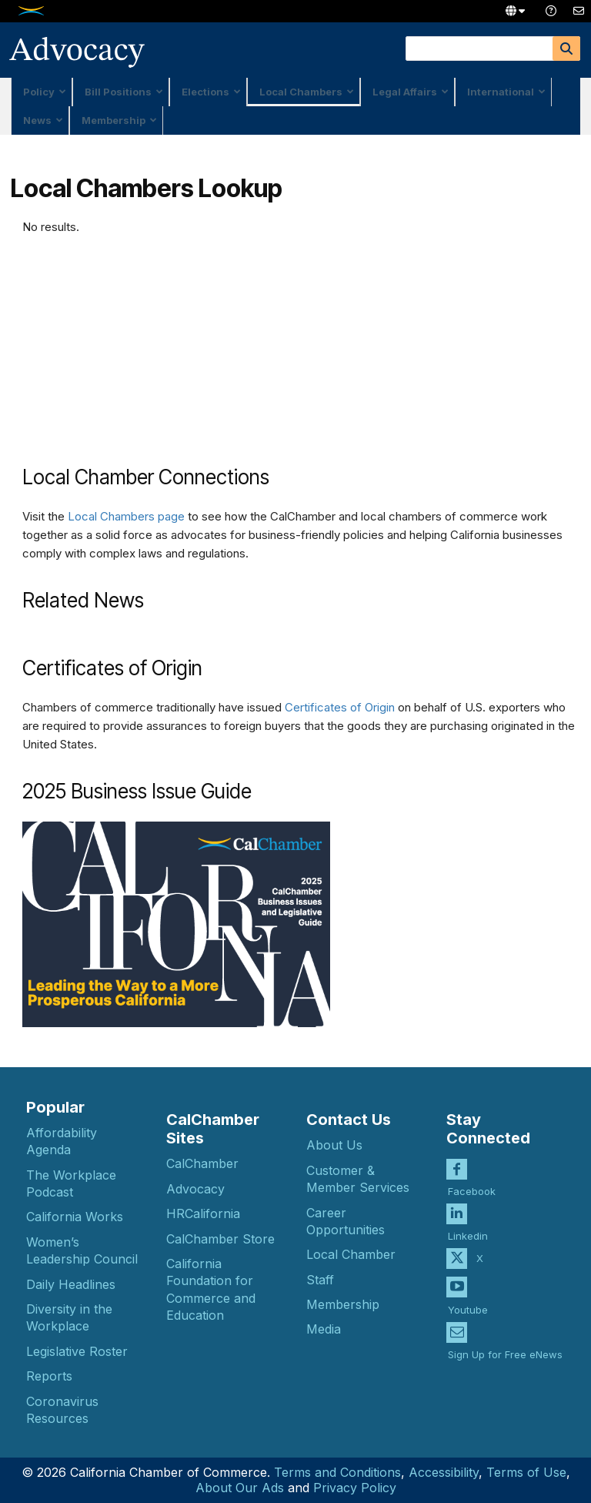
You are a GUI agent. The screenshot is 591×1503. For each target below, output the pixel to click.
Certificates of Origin (340, 707)
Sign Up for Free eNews (505, 1342)
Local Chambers (306, 91)
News (43, 120)
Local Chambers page (126, 516)
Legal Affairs (410, 91)
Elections (211, 91)
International (506, 91)
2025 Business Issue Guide (137, 791)
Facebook (472, 1179)
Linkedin (468, 1223)
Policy (44, 91)
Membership (119, 120)
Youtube (468, 1297)
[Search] (566, 48)
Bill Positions (124, 91)
